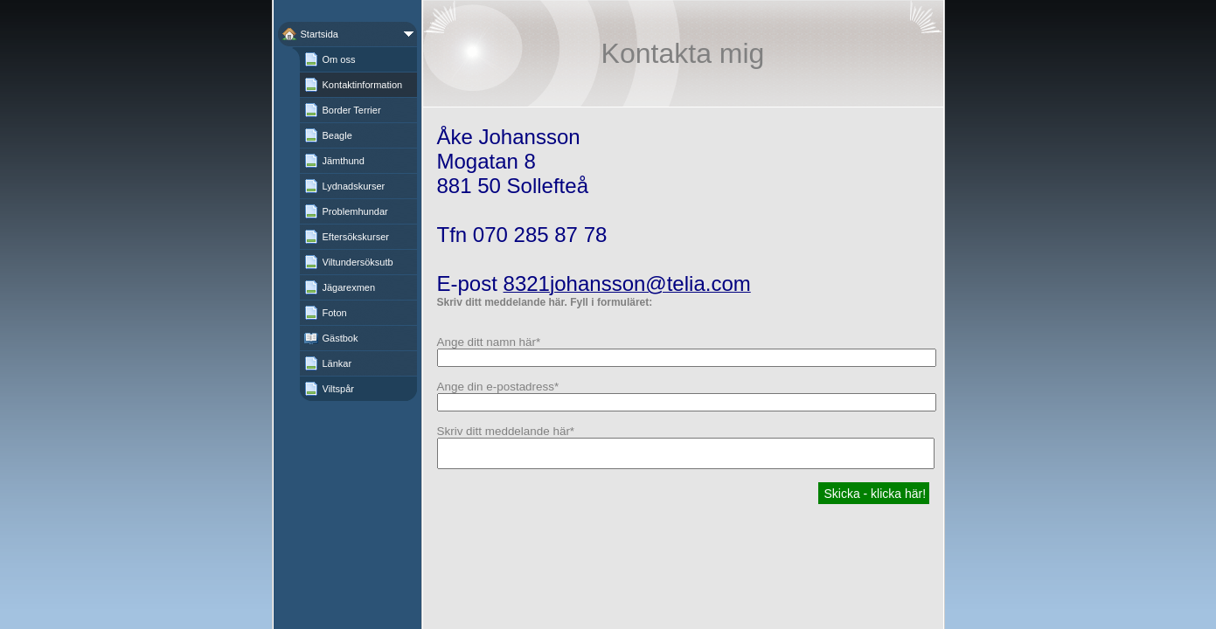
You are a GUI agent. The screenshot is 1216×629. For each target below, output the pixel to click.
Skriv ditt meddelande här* (506, 431)
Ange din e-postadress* (498, 386)
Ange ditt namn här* (489, 342)
